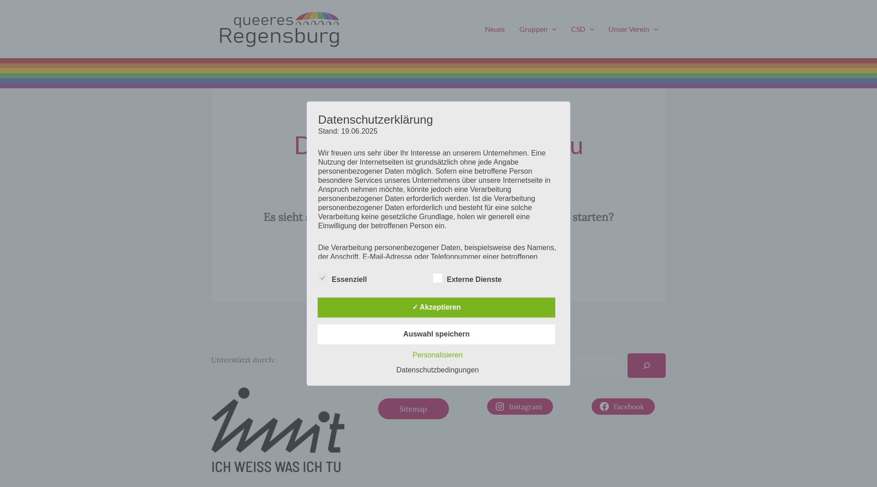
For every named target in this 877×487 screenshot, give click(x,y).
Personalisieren (438, 355)
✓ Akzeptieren (436, 307)
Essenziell (342, 277)
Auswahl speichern (437, 334)
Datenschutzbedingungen (437, 370)
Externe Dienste (467, 277)
